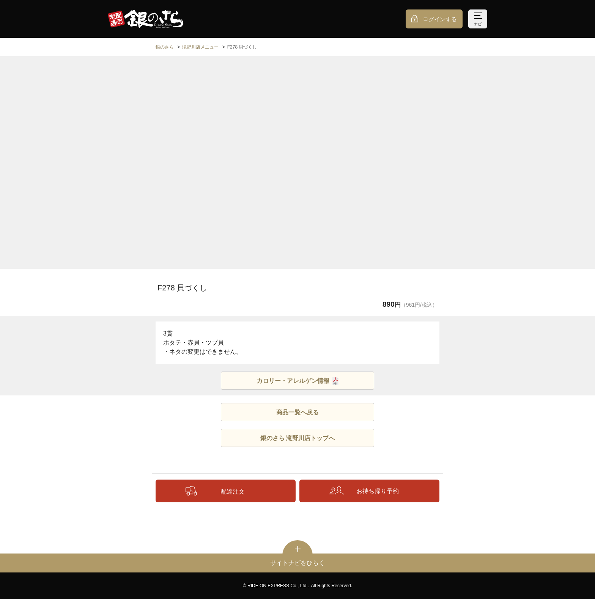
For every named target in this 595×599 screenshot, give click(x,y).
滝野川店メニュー (200, 47)
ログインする (440, 19)
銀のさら (165, 47)
